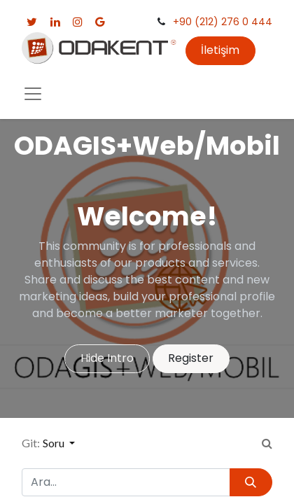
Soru (54, 442)
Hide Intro (107, 358)
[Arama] (251, 482)
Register (191, 358)
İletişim (220, 50)
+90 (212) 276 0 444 (222, 22)
